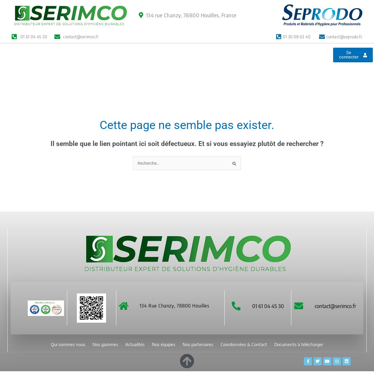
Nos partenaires (215, 64)
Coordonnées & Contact (269, 64)
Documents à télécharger (175, 77)
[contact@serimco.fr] (299, 307)
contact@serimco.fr (337, 307)
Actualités (140, 64)
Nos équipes (174, 64)
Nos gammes (104, 64)
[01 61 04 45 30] (236, 307)
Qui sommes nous (62, 64)
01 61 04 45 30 (269, 307)
